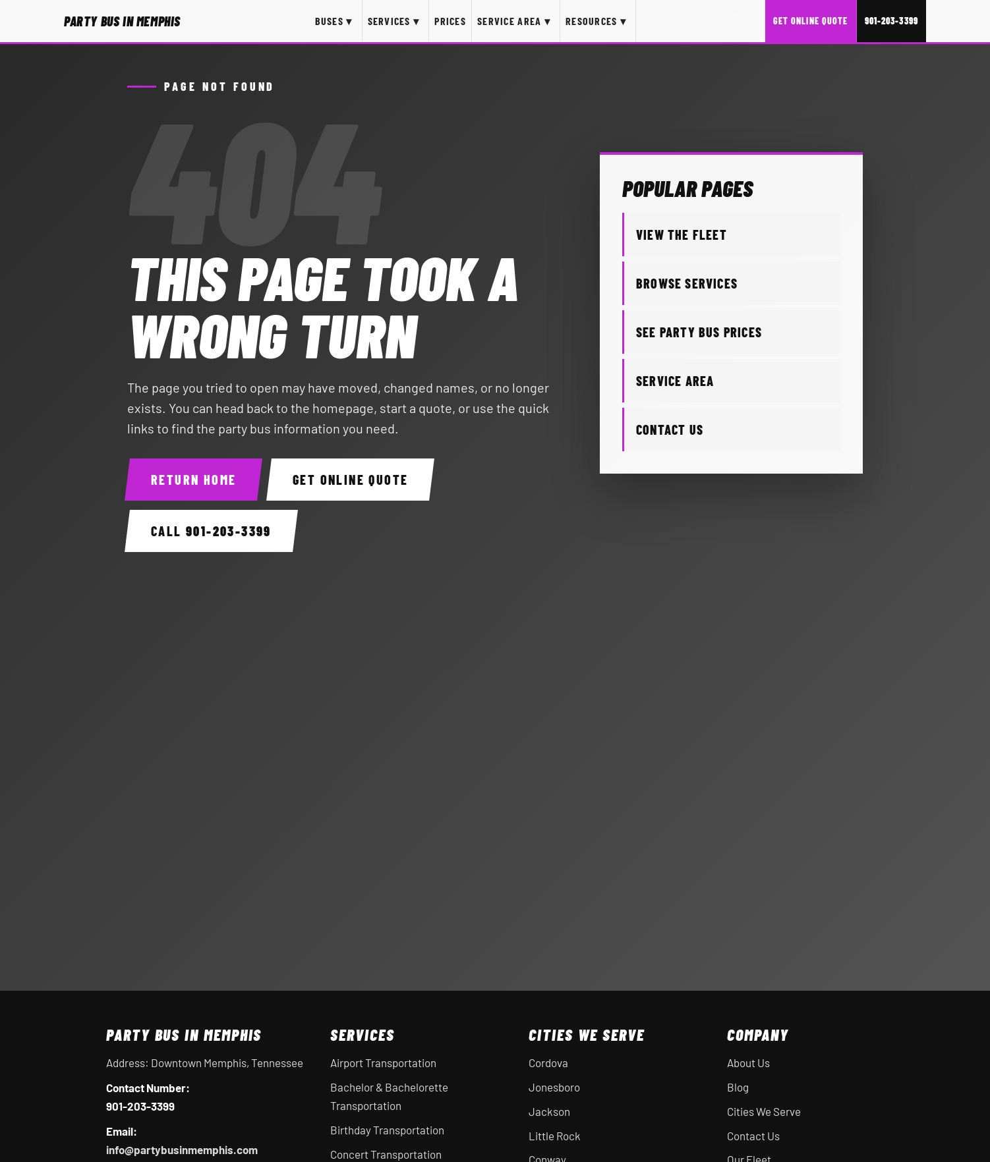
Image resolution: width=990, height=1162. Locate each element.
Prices (450, 20)
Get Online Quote (810, 20)
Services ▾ (394, 20)
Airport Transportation (383, 1062)
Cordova (548, 1062)
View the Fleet (681, 234)
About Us (748, 1062)
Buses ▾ (334, 20)
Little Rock (555, 1135)
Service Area (675, 381)
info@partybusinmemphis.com (182, 1149)
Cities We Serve (764, 1111)
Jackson (549, 1111)
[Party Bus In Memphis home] (122, 21)
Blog (738, 1086)
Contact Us (669, 429)
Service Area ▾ (513, 20)
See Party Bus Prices (699, 332)
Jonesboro (554, 1086)
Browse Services (687, 283)
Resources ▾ (596, 20)
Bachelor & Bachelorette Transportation (389, 1096)
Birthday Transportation (387, 1129)
